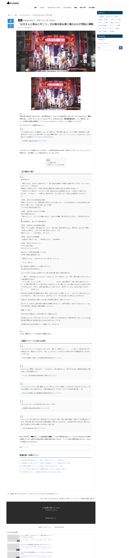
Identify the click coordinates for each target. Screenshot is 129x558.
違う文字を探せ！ (104, 25)
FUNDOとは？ (102, 39)
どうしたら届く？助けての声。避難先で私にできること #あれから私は (43, 469)
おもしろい (109, 16)
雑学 (35, 7)
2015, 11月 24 (42, 141)
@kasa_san (33, 349)
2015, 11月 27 (52, 375)
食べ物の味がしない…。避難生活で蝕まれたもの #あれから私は (41, 472)
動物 (75, 7)
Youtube (102, 16)
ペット (113, 25)
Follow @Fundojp (59, 527)
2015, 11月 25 (45, 408)
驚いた (106, 31)
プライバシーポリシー (104, 43)
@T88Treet (33, 386)
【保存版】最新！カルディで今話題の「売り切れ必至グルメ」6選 (41, 466)
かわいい (119, 22)
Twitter (112, 31)
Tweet (10, 20)
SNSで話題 (92, 7)
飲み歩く (53, 20)
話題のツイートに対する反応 (56, 164)
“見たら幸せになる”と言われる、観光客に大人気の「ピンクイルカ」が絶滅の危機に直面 (66, 498)
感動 (20, 20)
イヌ (112, 28)
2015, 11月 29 (41, 428)
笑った (113, 19)
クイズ (106, 28)
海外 (117, 16)
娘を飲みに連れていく (30, 20)
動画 (112, 22)
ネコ (101, 22)
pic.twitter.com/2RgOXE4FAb (44, 137)
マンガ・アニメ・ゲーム (54, 7)
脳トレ (107, 19)
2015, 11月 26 (57, 358)
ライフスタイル (67, 7)
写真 (120, 19)
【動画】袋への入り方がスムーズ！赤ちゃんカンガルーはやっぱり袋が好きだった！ (34, 493)
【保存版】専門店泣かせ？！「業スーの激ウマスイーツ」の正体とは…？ (44, 460)
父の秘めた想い (52, 162)
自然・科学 (83, 7)
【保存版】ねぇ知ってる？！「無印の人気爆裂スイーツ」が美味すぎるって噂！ (46, 463)
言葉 (119, 25)
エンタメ (42, 7)
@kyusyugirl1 (25, 349)
